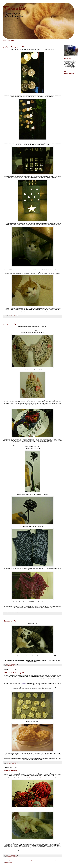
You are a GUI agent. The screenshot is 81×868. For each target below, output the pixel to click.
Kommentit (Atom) (8, 862)
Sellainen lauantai (10, 770)
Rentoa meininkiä (9, 621)
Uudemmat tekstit (7, 860)
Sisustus (15, 316)
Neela (11, 665)
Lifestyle (8, 316)
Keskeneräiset (9, 856)
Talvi (17, 316)
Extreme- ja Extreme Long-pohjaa (35, 777)
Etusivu (4, 40)
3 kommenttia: (13, 855)
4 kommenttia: (13, 664)
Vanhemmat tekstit (58, 860)
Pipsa (16, 856)
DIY (8, 763)
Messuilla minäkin (10, 324)
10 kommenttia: (13, 762)
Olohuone (11, 316)
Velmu (14, 665)
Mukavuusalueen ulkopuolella (14, 673)
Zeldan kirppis (11, 40)
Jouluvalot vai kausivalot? (13, 47)
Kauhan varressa (11, 763)
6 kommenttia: (13, 315)
